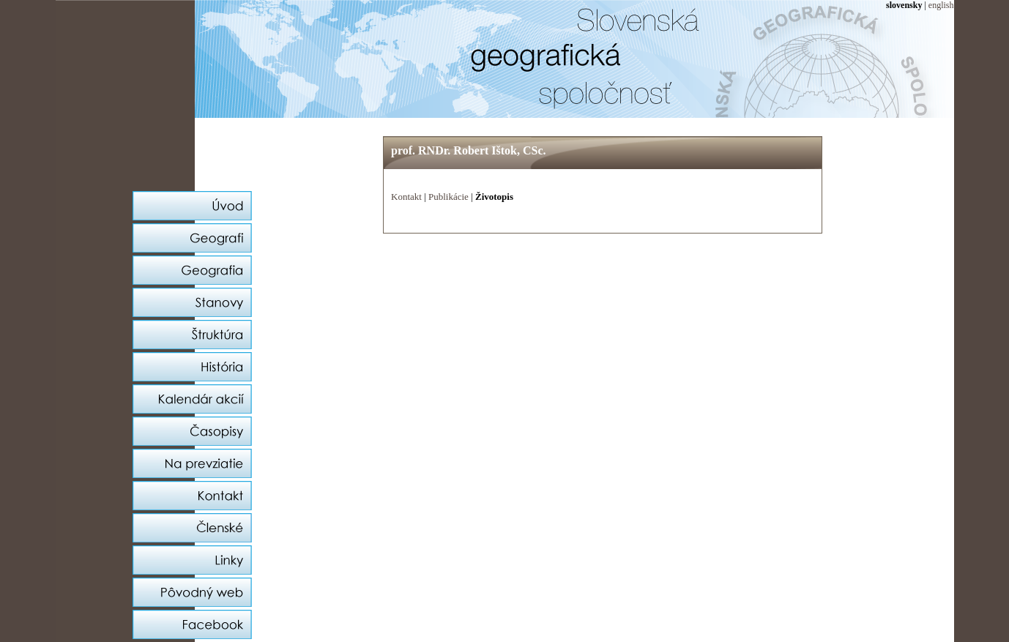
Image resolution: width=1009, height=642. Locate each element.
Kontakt (406, 196)
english (941, 5)
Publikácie (448, 196)
